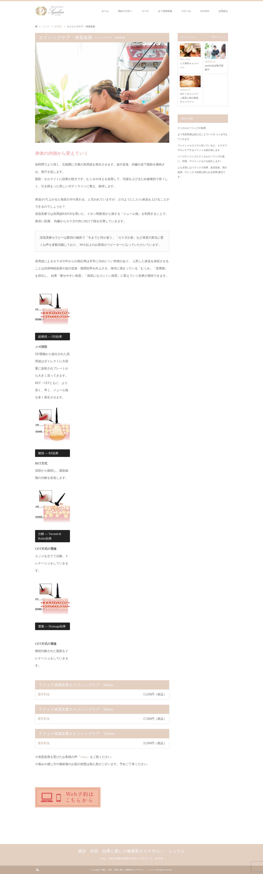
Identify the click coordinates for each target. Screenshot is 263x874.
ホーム (105, 11)
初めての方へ (125, 11)
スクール (186, 11)
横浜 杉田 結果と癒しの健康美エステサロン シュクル (131, 851)
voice (83, 757)
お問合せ (223, 11)
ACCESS (204, 11)
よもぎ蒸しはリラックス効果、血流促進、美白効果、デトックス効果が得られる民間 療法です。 (202, 172)
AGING (58, 26)
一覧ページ (216, 37)
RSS (37, 869)
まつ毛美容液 (165, 11)
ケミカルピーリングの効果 (192, 128)
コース (145, 11)
